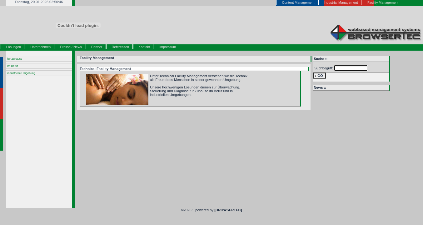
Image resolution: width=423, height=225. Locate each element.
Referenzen (120, 47)
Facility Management (97, 58)
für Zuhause (14, 58)
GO (320, 76)
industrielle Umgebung (21, 73)
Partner (96, 47)
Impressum (167, 47)
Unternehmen (40, 47)
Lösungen (13, 47)
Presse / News (71, 47)
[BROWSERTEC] (228, 210)
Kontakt (144, 47)
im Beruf (12, 66)
